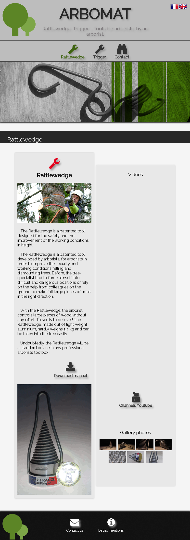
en (183, 6)
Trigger (99, 51)
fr (174, 6)
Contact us (75, 525)
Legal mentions (111, 525)
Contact (121, 51)
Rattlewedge (72, 51)
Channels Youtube (135, 400)
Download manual (70, 370)
